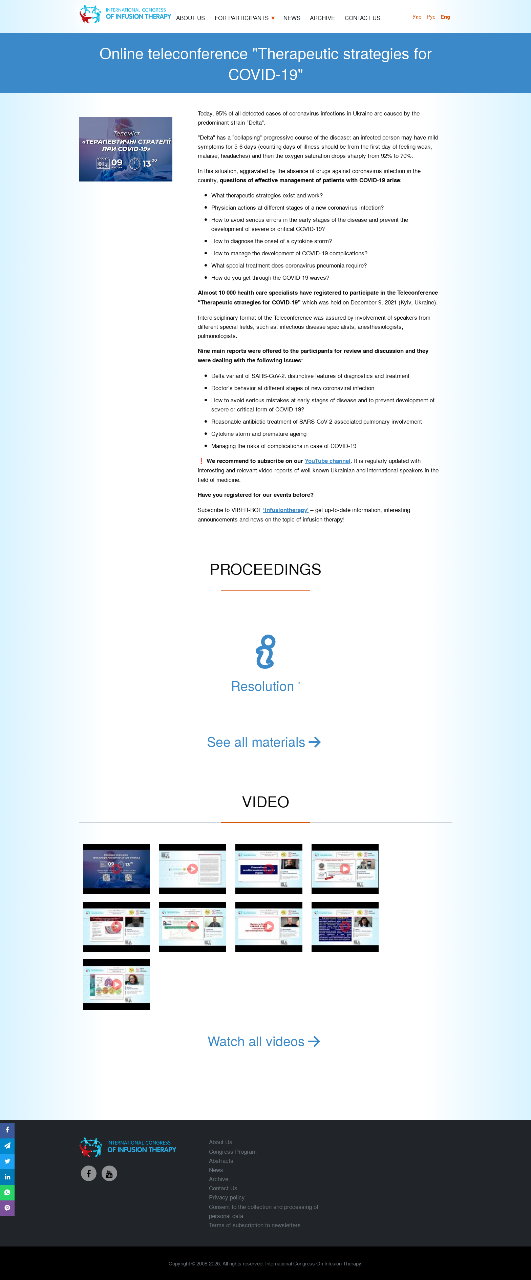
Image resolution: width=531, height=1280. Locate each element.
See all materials (265, 740)
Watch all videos (265, 1040)
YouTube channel (328, 460)
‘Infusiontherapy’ (286, 510)
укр (417, 16)
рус (431, 16)
